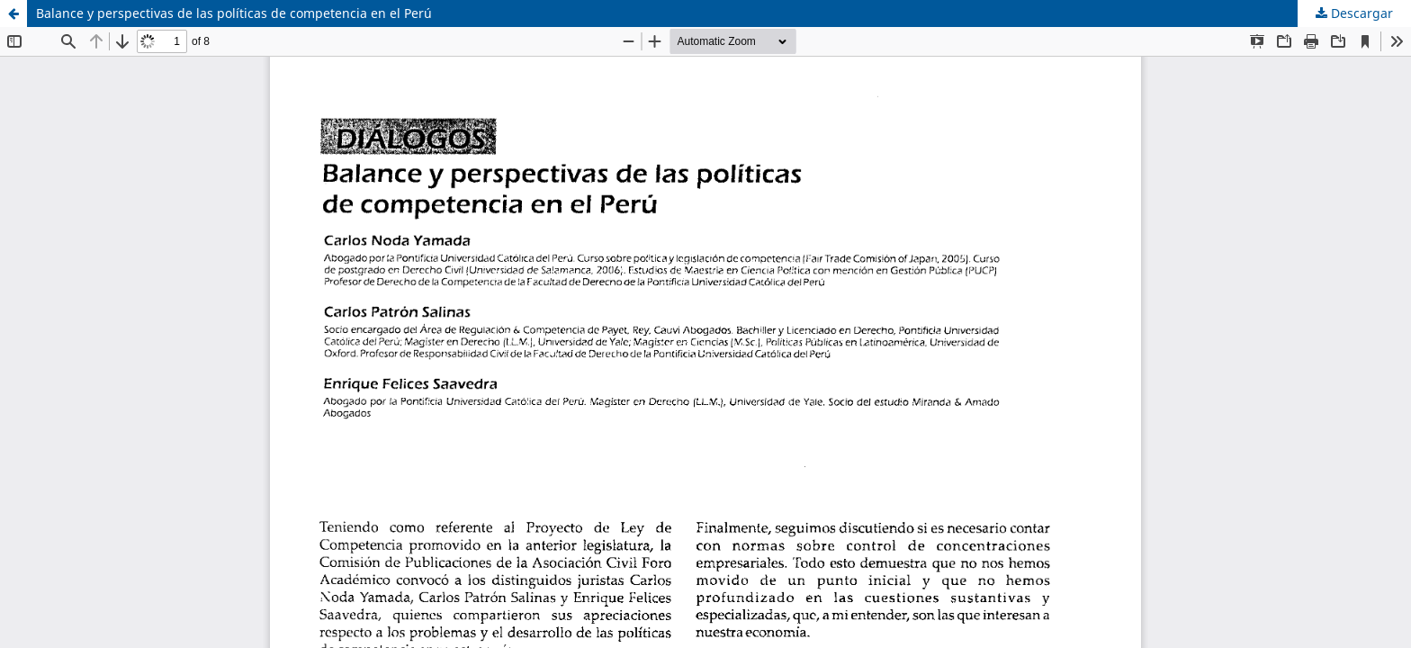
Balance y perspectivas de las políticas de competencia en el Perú (234, 13)
